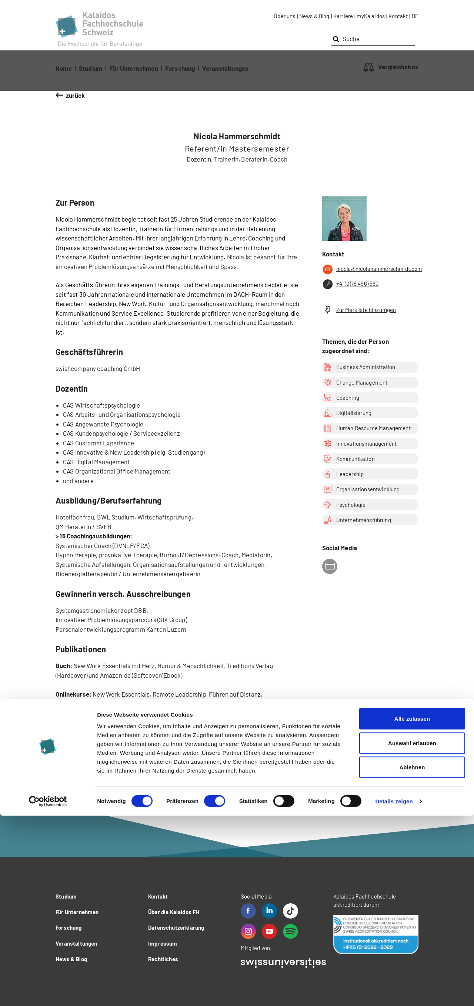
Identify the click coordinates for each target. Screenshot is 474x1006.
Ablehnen (412, 957)
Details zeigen (394, 991)
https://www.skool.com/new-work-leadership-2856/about (168, 713)
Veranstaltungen (225, 68)
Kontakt (398, 16)
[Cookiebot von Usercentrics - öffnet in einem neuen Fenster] (48, 991)
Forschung (180, 68)
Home (64, 68)
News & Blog (314, 16)
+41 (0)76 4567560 (350, 284)
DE (415, 16)
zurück (75, 95)
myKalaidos (371, 16)
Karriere (343, 16)
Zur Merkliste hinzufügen (359, 310)
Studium (90, 68)
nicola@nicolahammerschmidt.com (370, 269)
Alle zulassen (412, 909)
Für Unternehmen (133, 68)
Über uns (284, 16)
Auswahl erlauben (412, 933)
